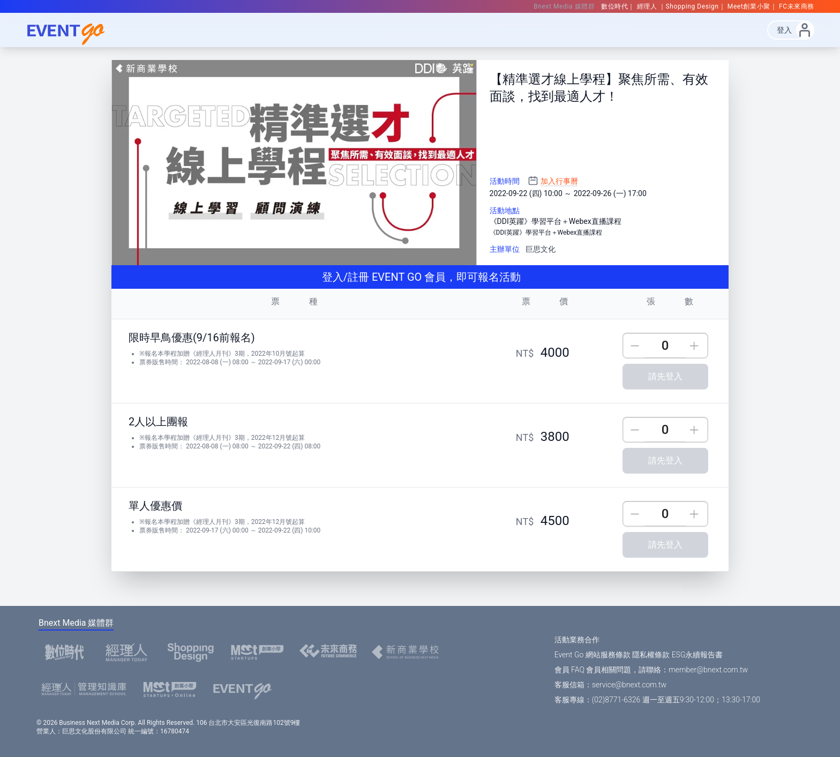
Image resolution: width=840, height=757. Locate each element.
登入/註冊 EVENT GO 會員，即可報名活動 (420, 277)
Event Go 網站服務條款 (592, 654)
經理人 (648, 6)
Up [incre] (696, 346)
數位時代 (614, 6)
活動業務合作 (576, 639)
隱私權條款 (651, 654)
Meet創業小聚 (749, 6)
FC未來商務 (796, 6)
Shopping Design (692, 6)
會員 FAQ (569, 669)
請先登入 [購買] (665, 376)
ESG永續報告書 (697, 654)
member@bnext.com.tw (708, 669)
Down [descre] (635, 346)
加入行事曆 (559, 181)
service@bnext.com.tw (629, 684)
